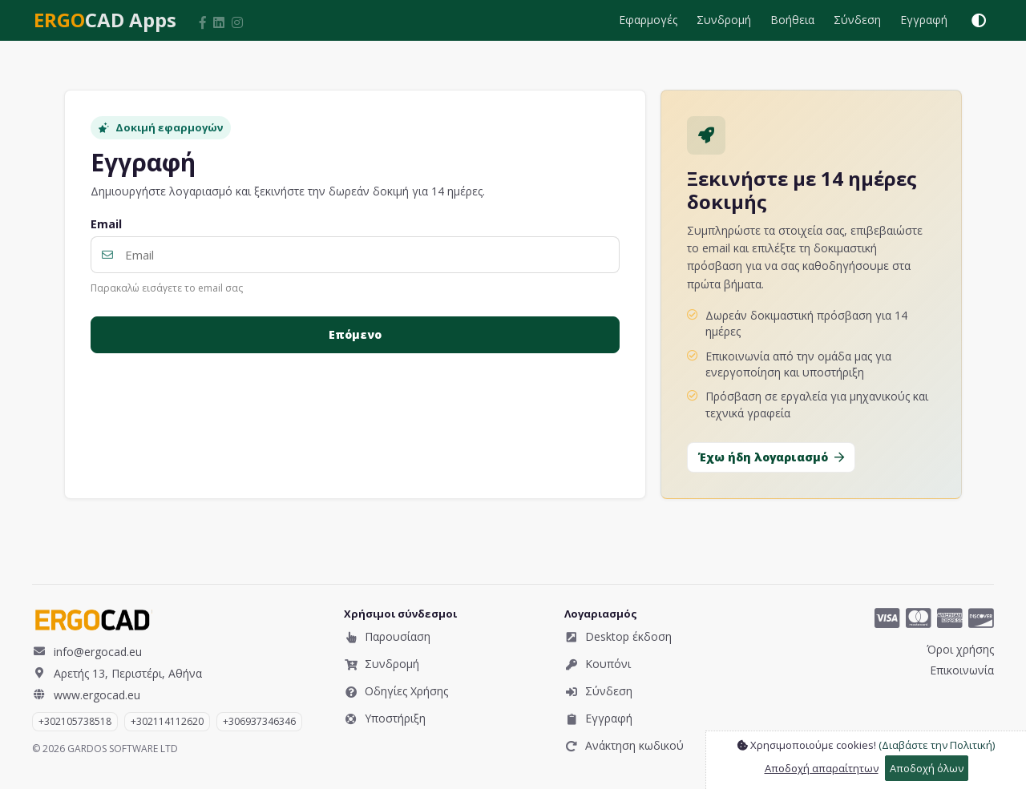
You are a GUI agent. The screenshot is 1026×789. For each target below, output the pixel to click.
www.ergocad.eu (86, 694)
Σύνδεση (857, 19)
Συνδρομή (724, 19)
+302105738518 (74, 721)
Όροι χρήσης (960, 649)
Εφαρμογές (648, 19)
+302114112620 (167, 721)
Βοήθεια (792, 19)
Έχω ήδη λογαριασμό (771, 457)
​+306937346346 (259, 721)
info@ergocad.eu (87, 651)
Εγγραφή (923, 19)
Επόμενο (355, 334)
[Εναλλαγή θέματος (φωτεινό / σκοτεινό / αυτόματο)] (978, 20)
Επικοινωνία (962, 670)
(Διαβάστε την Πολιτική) (937, 745)
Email (106, 224)
